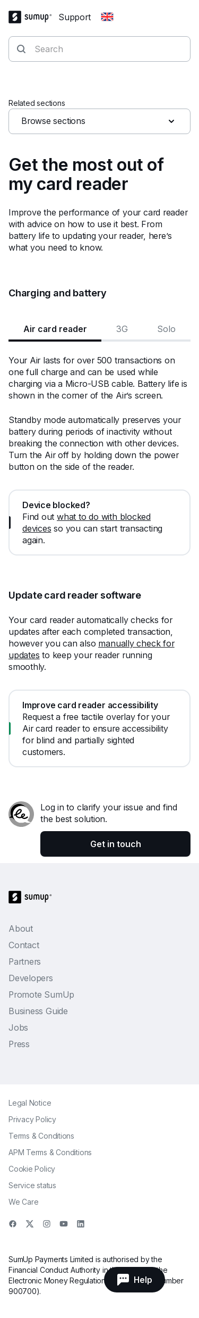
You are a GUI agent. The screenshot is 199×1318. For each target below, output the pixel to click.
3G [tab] (122, 329)
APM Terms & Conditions (50, 1152)
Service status (32, 1185)
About (20, 928)
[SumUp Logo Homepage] (33, 17)
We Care (23, 1201)
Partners (24, 961)
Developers (30, 978)
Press (19, 1044)
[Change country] (107, 17)
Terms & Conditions (41, 1135)
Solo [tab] (166, 329)
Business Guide (38, 1011)
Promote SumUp (41, 994)
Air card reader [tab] (55, 329)
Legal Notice (29, 1102)
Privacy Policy (32, 1119)
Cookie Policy (31, 1168)
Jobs (18, 1027)
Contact (23, 945)
